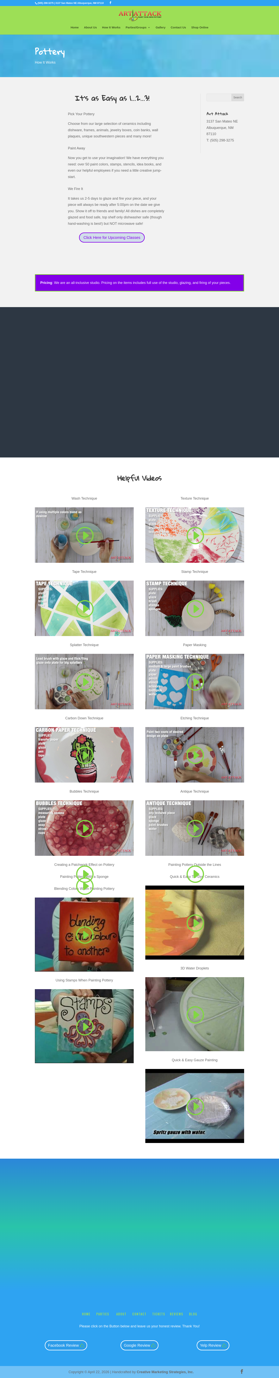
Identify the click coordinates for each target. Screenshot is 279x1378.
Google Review (137, 1345)
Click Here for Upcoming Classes (112, 237)
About (121, 1314)
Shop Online (199, 27)
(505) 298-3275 (45, 3)
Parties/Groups (136, 27)
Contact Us (178, 27)
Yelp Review (210, 1345)
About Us (90, 27)
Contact (139, 1314)
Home (75, 27)
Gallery (160, 27)
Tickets (158, 1314)
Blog (193, 1314)
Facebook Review (63, 1345)
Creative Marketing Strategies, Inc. (165, 1372)
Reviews (176, 1314)
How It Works (111, 27)
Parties (103, 1314)
